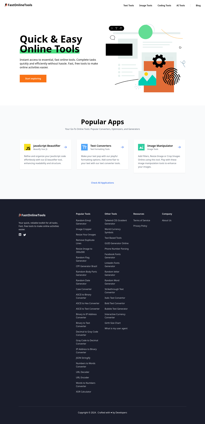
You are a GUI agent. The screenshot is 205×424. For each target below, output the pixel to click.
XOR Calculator (83, 391)
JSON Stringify (83, 357)
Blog (198, 5)
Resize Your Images (86, 234)
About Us (166, 220)
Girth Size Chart (113, 322)
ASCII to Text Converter (88, 308)
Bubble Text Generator (116, 308)
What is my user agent (116, 328)
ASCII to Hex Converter (87, 303)
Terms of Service (141, 220)
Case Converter (84, 289)
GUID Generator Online (116, 243)
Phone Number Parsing (117, 248)
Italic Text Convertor (115, 297)
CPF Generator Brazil (86, 266)
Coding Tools (164, 5)
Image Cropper (83, 229)
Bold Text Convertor (115, 303)
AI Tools (181, 5)
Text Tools (128, 5)
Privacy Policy (140, 225)
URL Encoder (82, 377)
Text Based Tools (113, 237)
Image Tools (145, 5)
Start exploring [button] (33, 78)
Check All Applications (102, 182)
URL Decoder (82, 372)
